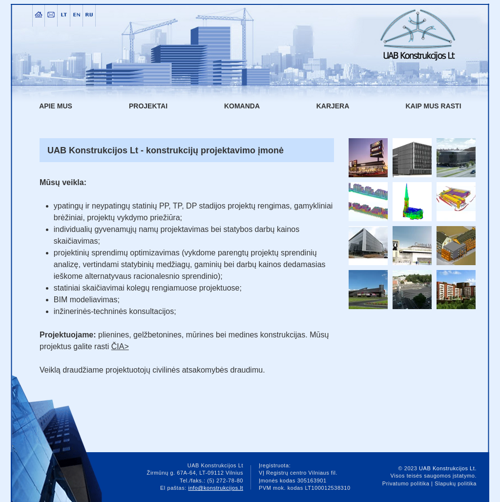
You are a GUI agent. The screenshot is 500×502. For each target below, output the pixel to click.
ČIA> (120, 346)
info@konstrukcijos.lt (215, 488)
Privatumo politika (406, 483)
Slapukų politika (456, 483)
